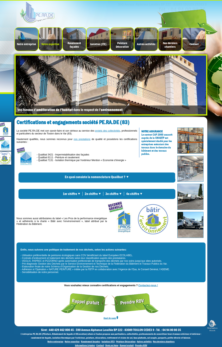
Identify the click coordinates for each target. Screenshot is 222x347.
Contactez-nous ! (148, 285)
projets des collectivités (107, 130)
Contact (194, 44)
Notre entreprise (26, 44)
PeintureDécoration (122, 45)
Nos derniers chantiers (170, 45)
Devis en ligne (111, 345)
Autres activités (146, 44)
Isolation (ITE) (98, 44)
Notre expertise (50, 44)
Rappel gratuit (127, 345)
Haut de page (111, 318)
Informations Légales (85, 345)
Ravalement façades (74, 45)
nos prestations (82, 139)
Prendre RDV (141, 345)
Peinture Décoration (126, 341)
